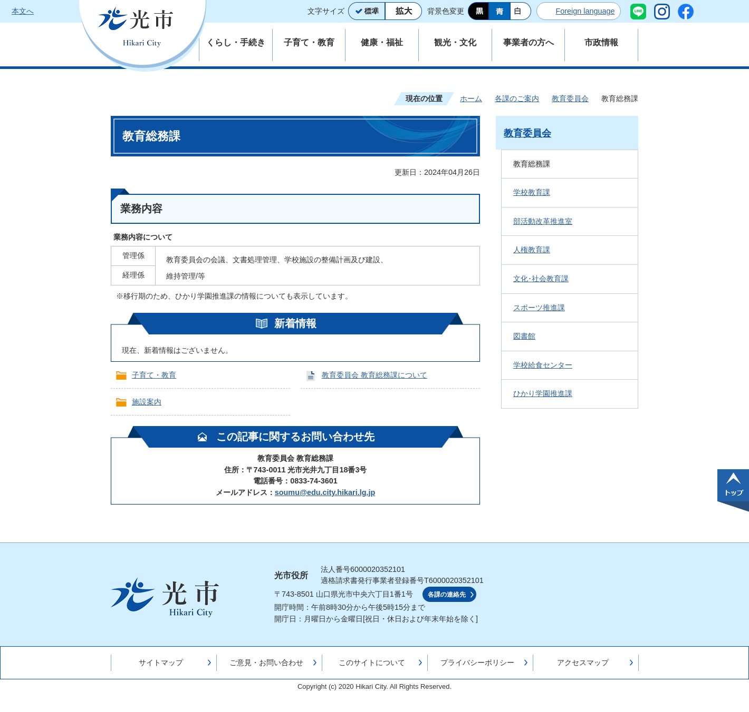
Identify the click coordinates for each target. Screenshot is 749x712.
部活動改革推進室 (542, 221)
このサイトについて (372, 662)
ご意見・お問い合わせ (266, 662)
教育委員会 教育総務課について (374, 375)
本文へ (23, 11)
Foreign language (584, 11)
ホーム (471, 98)
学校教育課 (531, 192)
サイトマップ (161, 662)
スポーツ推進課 (539, 307)
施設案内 (146, 402)
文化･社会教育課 (541, 278)
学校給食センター (542, 365)
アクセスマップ (583, 662)
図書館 (524, 336)
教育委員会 (570, 98)
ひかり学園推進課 (542, 393)
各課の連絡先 (447, 594)
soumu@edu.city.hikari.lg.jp (325, 492)
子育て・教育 (154, 375)
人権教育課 (531, 249)
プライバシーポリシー (477, 662)
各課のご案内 (517, 98)
